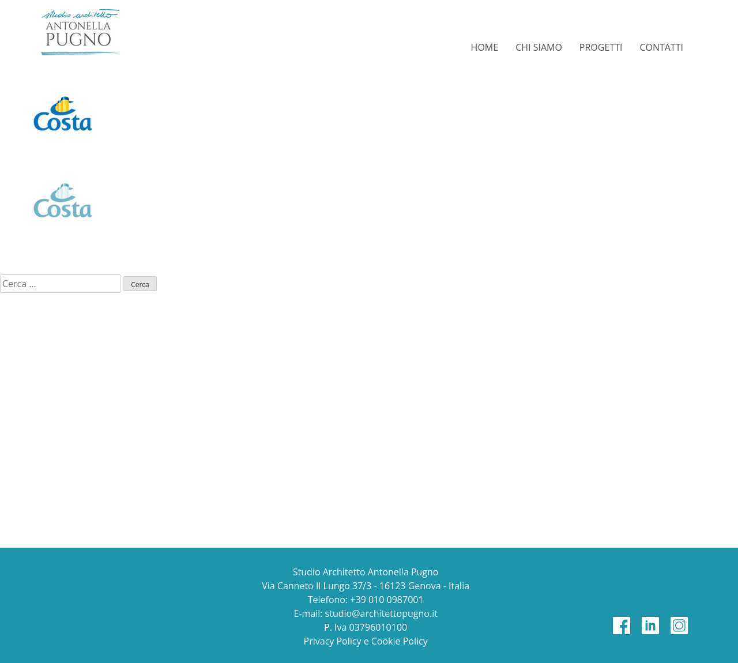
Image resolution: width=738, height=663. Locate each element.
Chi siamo (538, 47)
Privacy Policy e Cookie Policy (366, 641)
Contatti (661, 47)
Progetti (601, 47)
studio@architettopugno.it (381, 613)
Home (485, 47)
